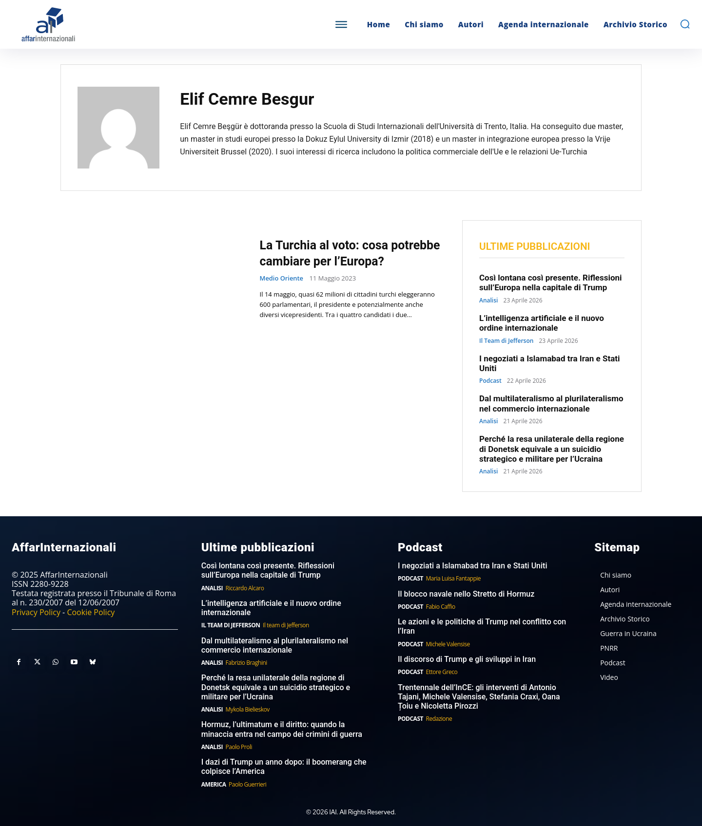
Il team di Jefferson (286, 625)
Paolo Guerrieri (247, 784)
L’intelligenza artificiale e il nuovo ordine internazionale (541, 323)
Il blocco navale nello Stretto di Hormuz (466, 594)
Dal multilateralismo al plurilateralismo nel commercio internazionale (551, 403)
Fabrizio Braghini (246, 662)
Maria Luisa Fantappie (453, 579)
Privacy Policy (36, 612)
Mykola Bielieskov (248, 709)
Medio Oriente (282, 286)
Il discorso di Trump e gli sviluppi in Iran (467, 659)
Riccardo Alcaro (245, 588)
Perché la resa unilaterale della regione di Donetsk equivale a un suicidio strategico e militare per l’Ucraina (551, 449)
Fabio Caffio (440, 606)
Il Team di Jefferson (506, 341)
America (213, 784)
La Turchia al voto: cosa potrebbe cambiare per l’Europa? (332, 252)
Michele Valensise (448, 644)
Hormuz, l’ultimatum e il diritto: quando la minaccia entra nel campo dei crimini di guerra (281, 729)
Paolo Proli (239, 747)
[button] (685, 24)
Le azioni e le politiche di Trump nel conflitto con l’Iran (482, 627)
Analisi (488, 300)
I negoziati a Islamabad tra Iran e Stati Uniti (472, 565)
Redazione (439, 718)
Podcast (490, 381)
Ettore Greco (442, 672)
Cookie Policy (91, 612)
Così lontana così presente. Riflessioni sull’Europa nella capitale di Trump (550, 282)
